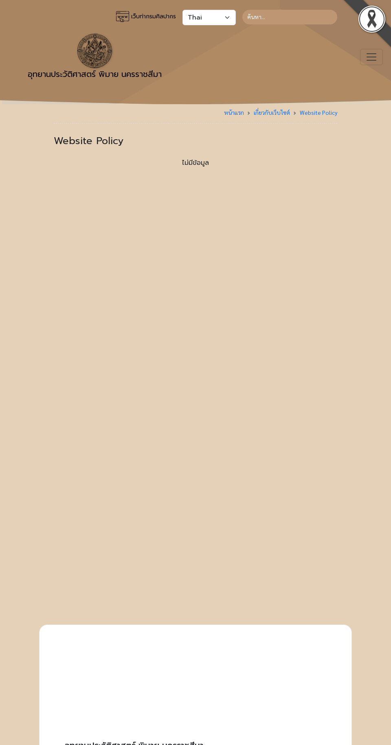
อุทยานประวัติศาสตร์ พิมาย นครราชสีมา (95, 57)
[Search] (289, 17)
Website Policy (318, 112)
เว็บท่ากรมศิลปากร (146, 16)
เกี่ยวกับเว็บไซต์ (272, 112)
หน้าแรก (234, 112)
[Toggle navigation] (371, 57)
